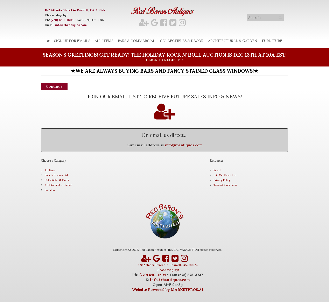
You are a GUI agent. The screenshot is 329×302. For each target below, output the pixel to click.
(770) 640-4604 (62, 20)
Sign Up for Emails (72, 40)
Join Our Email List (225, 175)
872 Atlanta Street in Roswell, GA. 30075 (75, 10)
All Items (104, 40)
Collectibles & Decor (181, 40)
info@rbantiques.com (71, 25)
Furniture (272, 40)
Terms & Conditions (225, 185)
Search (217, 170)
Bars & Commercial (136, 40)
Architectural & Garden (232, 40)
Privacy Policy (222, 180)
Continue (54, 86)
